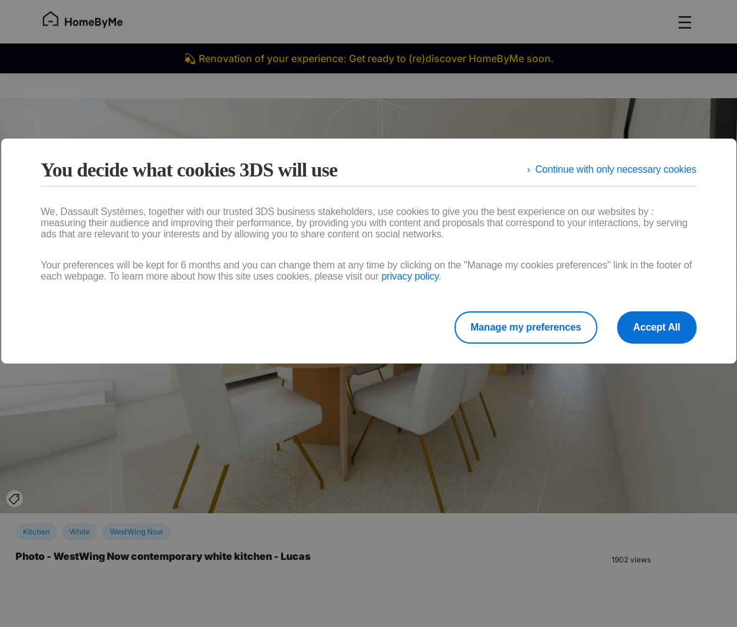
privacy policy (409, 276)
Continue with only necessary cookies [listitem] (616, 169)
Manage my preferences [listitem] (526, 327)
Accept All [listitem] (656, 327)
